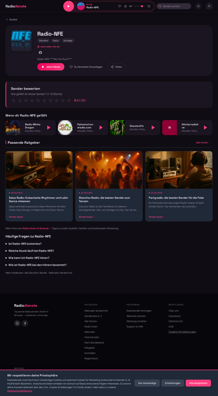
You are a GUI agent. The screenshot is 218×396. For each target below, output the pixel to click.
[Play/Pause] (68, 6)
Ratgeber (89, 347)
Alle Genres (90, 321)
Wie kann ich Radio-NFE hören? (28, 258)
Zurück (11, 19)
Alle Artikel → (203, 142)
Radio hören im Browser (36, 228)
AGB (171, 326)
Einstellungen (172, 383)
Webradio (89, 331)
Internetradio (91, 337)
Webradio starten (136, 316)
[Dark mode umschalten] (198, 6)
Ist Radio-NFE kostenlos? (25, 244)
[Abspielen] (49, 127)
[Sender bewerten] (125, 6)
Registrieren (91, 358)
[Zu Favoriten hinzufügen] (120, 6)
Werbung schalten (137, 321)
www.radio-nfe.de (48, 46)
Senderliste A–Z (93, 316)
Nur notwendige (147, 383)
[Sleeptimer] (149, 6)
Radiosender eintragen (139, 310)
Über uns (173, 310)
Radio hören (91, 326)
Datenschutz (176, 321)
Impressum (175, 316)
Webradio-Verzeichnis (60, 272)
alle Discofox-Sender (36, 272)
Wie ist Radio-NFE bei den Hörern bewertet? (37, 265)
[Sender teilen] (116, 66)
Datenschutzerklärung (19, 390)
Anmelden (89, 353)
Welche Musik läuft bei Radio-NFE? (31, 251)
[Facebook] (40, 52)
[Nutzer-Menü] (209, 6)
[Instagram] (17, 323)
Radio (16, 6)
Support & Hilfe (135, 326)
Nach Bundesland (94, 342)
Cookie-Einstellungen (182, 332)
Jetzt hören (50, 67)
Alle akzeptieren (198, 383)
